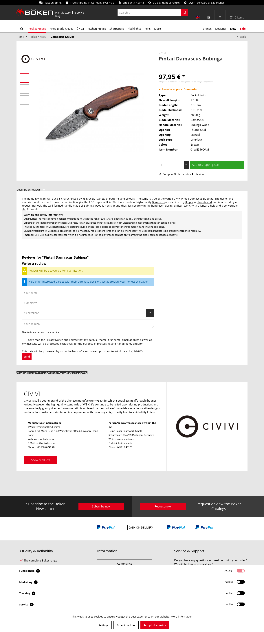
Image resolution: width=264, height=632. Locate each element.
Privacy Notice (54, 340)
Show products (40, 460)
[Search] (184, 12)
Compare (166, 174)
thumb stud (204, 202)
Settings (103, 625)
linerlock (36, 205)
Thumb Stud (198, 129)
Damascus (196, 120)
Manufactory (63, 12)
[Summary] (88, 303)
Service (79, 12)
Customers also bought (45, 372)
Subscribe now (101, 506)
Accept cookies (126, 625)
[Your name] (88, 293)
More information (181, 616)
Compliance (124, 563)
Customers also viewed (73, 372)
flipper (189, 202)
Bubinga (208, 198)
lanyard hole (207, 205)
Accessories (23, 372)
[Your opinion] (88, 324)
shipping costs (184, 81)
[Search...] (153, 12)
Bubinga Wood (199, 125)
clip (24, 209)
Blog (57, 16)
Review (197, 174)
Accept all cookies (155, 625)
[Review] (88, 313)
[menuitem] (63, 12)
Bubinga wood (92, 205)
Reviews (38, 189)
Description (23, 189)
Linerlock (196, 139)
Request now (163, 506)
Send (27, 356)
